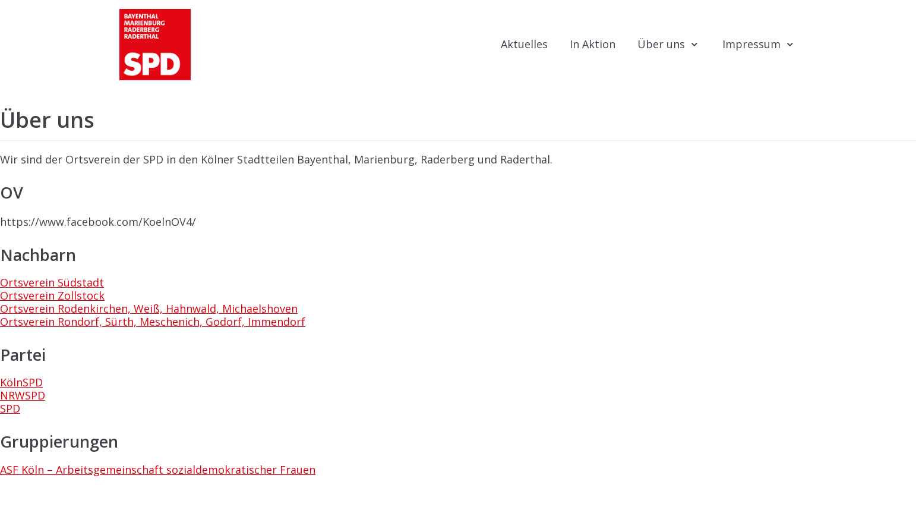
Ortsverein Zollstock (52, 295)
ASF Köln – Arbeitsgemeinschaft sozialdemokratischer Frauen (157, 469)
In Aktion (592, 44)
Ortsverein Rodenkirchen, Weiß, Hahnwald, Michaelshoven (149, 308)
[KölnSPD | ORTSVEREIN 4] (155, 44)
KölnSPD (21, 382)
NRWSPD (22, 395)
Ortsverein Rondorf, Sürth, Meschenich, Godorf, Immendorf (152, 321)
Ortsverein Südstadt (52, 282)
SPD (10, 408)
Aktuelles (524, 44)
